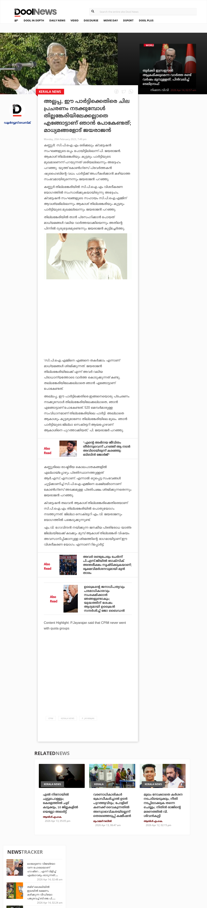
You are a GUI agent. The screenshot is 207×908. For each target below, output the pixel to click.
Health (61, 877)
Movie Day (125, 872)
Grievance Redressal (25, 888)
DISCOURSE (91, 20)
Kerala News (67, 731)
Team (13, 867)
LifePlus (93, 872)
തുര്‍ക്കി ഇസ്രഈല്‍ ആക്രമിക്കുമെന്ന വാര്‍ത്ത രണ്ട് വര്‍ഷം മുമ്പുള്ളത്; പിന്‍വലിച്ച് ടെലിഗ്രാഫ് (167, 77)
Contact (15, 883)
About (14, 862)
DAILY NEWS (57, 20)
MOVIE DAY (111, 20)
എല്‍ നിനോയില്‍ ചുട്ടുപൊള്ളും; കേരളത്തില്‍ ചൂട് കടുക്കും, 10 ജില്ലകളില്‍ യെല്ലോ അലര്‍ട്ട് (61, 816)
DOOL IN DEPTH (34, 20)
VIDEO (74, 20)
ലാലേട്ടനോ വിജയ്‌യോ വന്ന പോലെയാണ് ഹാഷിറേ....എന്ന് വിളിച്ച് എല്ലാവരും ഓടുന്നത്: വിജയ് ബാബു (179, 125)
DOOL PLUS (146, 20)
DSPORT (128, 20)
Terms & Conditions (25, 878)
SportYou (94, 877)
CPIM (50, 731)
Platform (124, 866)
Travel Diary (95, 866)
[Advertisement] (88, 321)
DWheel (62, 872)
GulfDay (93, 883)
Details (62, 883)
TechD (61, 866)
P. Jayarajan (88, 731)
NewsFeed (124, 877)
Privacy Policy (21, 873)
